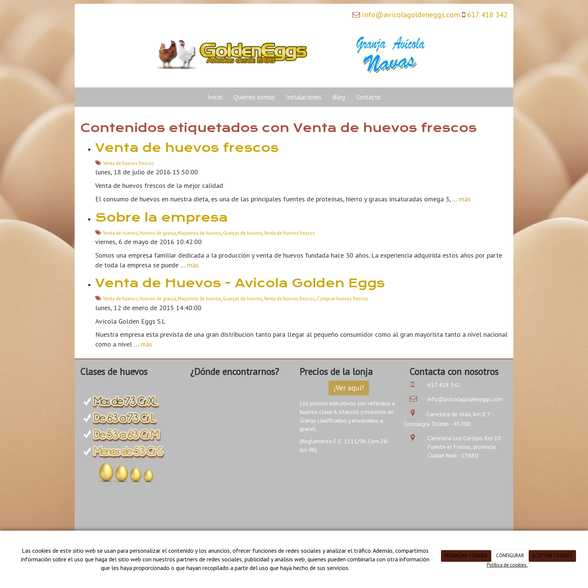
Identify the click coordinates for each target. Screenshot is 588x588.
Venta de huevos (120, 233)
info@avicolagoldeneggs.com (411, 15)
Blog (339, 97)
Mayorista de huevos (199, 233)
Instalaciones (303, 97)
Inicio (215, 97)
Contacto (368, 97)
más (465, 199)
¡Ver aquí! (348, 388)
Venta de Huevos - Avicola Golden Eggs (240, 283)
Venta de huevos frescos (187, 148)
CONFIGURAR (510, 555)
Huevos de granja (158, 233)
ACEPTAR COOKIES (552, 555)
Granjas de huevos (242, 233)
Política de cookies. (507, 565)
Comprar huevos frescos (342, 299)
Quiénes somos (254, 97)
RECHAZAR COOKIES (466, 555)
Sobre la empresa (161, 217)
